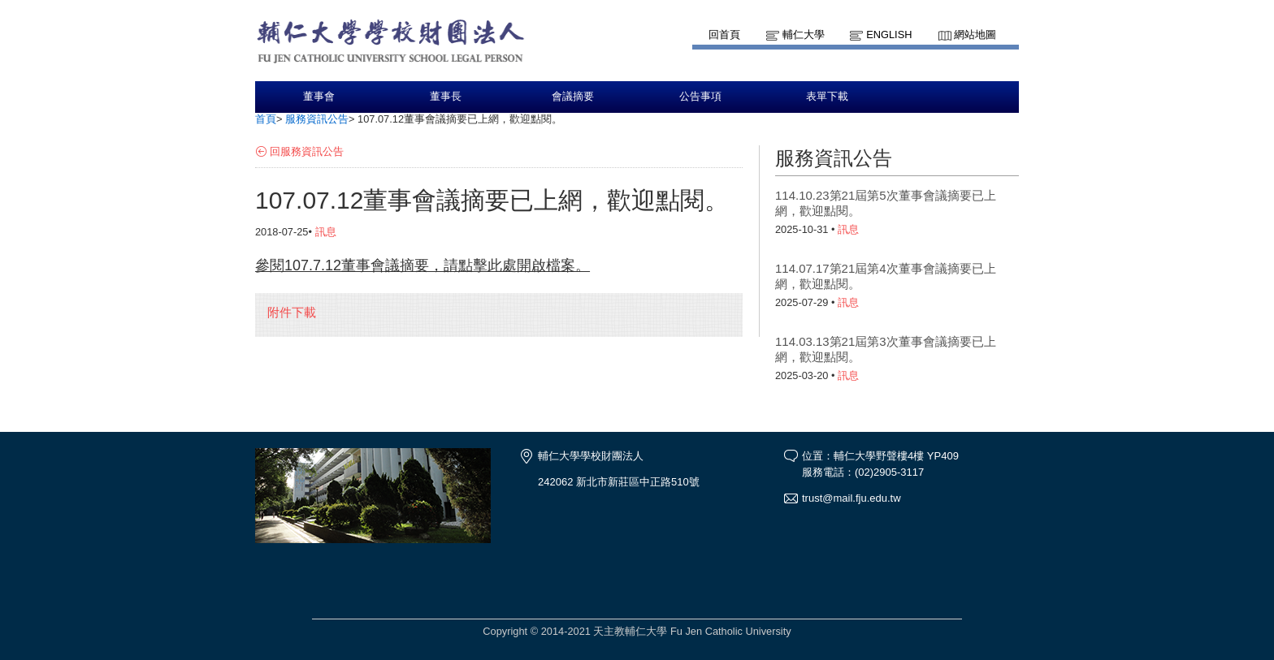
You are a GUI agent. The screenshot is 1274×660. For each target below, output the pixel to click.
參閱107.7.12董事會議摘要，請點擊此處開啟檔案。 (422, 265)
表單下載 (827, 96)
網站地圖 (975, 34)
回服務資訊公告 (307, 151)
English (889, 34)
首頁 (265, 119)
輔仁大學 (803, 34)
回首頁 (724, 34)
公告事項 (700, 96)
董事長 (446, 96)
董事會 (319, 96)
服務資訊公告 (317, 119)
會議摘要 (573, 96)
